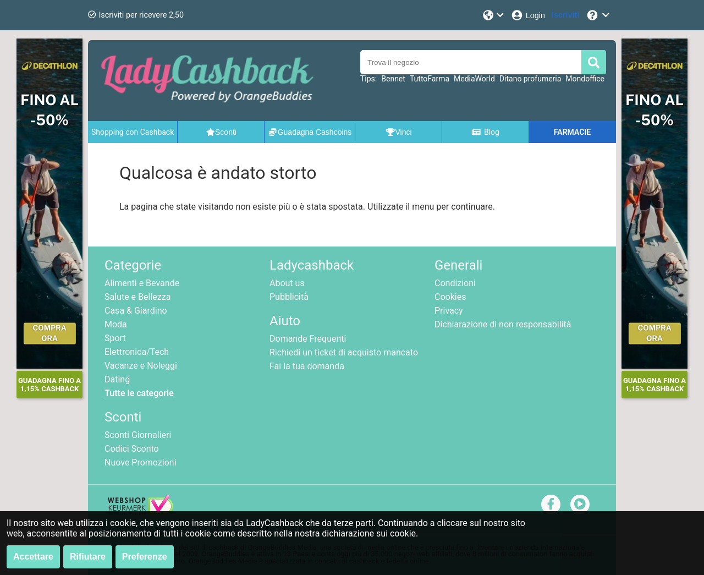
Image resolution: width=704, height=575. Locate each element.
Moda (116, 324)
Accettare (33, 556)
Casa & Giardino (136, 310)
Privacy (449, 310)
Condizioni (455, 283)
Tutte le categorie (139, 393)
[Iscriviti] (565, 15)
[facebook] (550, 504)
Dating (117, 379)
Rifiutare (88, 556)
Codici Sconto (132, 448)
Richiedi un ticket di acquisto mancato (344, 352)
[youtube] (580, 504)
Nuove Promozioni (141, 462)
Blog (485, 132)
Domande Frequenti (308, 338)
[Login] (527, 15)
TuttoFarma (429, 78)
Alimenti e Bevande (142, 283)
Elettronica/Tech (137, 352)
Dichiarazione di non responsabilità (503, 324)
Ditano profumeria (530, 78)
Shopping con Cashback (132, 132)
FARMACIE (572, 132)
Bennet (393, 78)
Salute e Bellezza (137, 297)
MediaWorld (474, 78)
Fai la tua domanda (307, 366)
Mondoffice (584, 78)
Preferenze (144, 556)
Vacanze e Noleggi (141, 365)
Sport (115, 338)
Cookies (450, 297)
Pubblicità (289, 297)
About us (287, 283)
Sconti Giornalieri (138, 435)
